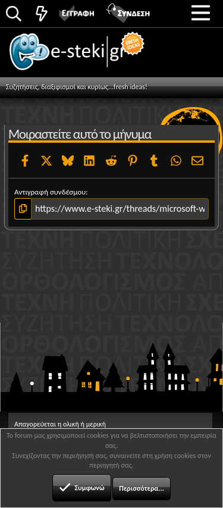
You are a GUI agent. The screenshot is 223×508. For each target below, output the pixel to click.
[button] (200, 12)
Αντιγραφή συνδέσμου (50, 191)
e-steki (84, 56)
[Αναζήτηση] (13, 14)
